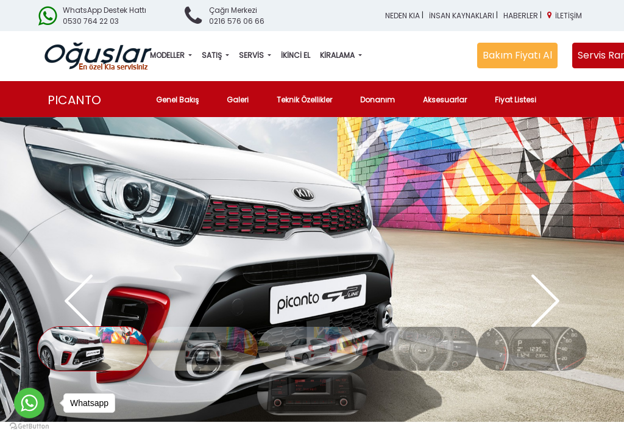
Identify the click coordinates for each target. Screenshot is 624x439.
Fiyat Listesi (515, 100)
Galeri (238, 100)
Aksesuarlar (445, 100)
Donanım (377, 100)
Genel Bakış (180, 99)
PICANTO (74, 100)
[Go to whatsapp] (29, 403)
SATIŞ (213, 55)
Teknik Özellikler (304, 100)
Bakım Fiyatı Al (517, 55)
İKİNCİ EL (295, 55)
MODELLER (168, 55)
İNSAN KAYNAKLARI (461, 15)
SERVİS (252, 55)
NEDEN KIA (402, 15)
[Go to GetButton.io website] (29, 426)
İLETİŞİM (568, 15)
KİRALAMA (338, 55)
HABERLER (520, 15)
